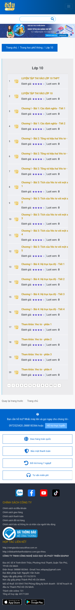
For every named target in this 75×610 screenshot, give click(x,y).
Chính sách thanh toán (13, 516)
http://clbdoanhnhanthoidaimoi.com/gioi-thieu (24, 552)
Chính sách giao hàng (13, 512)
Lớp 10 (49, 47)
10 (51, 385)
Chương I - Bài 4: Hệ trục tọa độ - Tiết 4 (43, 309)
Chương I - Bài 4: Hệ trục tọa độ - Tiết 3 (43, 294)
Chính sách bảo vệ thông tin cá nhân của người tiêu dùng (29, 524)
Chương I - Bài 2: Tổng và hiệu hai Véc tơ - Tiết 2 (48, 153)
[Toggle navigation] (69, 6)
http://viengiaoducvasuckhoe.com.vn (20, 547)
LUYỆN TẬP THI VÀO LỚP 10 (37, 93)
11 (55, 385)
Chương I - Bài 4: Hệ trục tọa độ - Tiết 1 (43, 264)
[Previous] (9, 385)
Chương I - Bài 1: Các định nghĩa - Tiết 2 (43, 123)
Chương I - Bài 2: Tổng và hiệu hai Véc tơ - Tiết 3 (48, 168)
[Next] (59, 385)
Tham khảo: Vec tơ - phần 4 (37, 369)
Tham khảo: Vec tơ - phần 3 (37, 354)
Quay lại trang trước (12, 401)
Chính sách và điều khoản (14, 508)
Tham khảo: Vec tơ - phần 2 (37, 339)
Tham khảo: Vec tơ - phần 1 (37, 324)
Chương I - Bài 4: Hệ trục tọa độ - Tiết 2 (43, 279)
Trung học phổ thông (31, 47)
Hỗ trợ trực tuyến (56, 425)
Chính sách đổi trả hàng (14, 520)
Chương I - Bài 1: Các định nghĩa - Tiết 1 (43, 108)
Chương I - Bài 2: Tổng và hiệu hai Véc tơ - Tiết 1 (48, 138)
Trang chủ (11, 47)
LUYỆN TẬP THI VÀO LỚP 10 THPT (41, 78)
